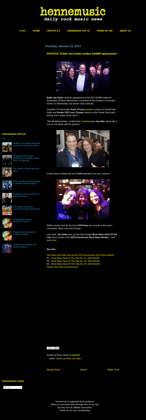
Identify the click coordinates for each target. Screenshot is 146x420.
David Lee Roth (63, 358)
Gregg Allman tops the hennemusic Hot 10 (22, 220)
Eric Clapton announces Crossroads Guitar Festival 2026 (26, 208)
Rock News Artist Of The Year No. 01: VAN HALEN (75, 258)
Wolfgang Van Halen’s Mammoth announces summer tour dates (26, 144)
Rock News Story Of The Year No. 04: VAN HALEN (75, 261)
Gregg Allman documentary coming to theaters (24, 233)
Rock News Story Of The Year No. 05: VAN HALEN (75, 264)
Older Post (113, 369)
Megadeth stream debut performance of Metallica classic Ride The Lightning (26, 158)
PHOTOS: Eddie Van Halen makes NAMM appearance (82, 53)
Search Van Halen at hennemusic (62, 267)
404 (3, 139)
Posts (7, 387)
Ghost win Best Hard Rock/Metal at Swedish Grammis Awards (26, 182)
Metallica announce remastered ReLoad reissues (26, 195)
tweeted (89, 109)
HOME (22, 31)
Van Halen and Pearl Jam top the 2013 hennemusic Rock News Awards (80, 255)
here (54, 240)
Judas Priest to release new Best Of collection (24, 246)
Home (83, 369)
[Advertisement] (22, 69)
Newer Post (53, 369)
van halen (76, 358)
